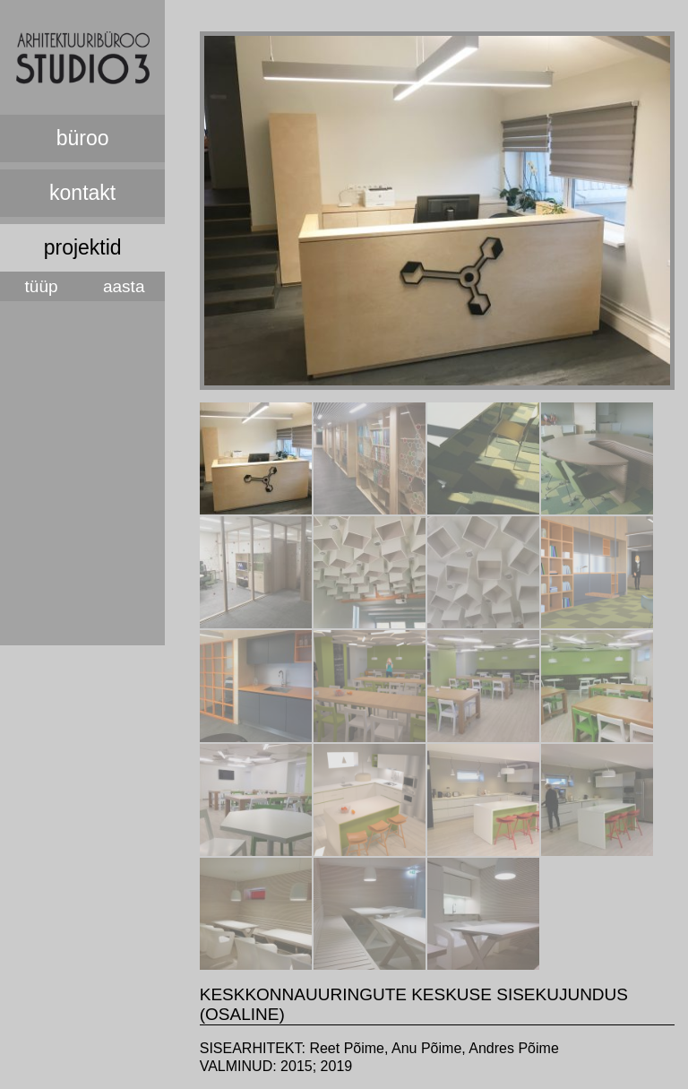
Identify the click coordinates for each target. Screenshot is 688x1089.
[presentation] (256, 509)
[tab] (256, 458)
